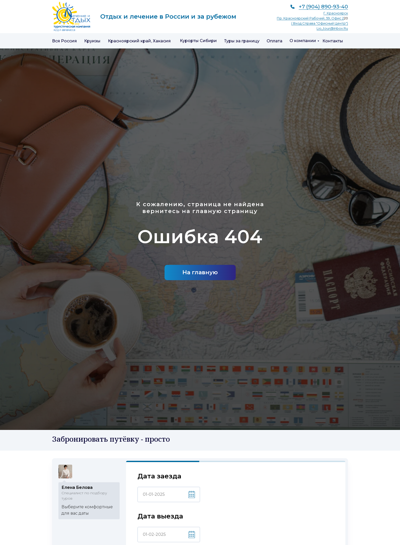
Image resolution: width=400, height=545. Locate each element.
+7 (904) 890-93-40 (323, 7)
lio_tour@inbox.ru (332, 28)
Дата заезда (159, 476)
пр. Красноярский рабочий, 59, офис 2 (310, 18)
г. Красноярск (335, 13)
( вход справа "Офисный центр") (319, 23)
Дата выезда (160, 516)
